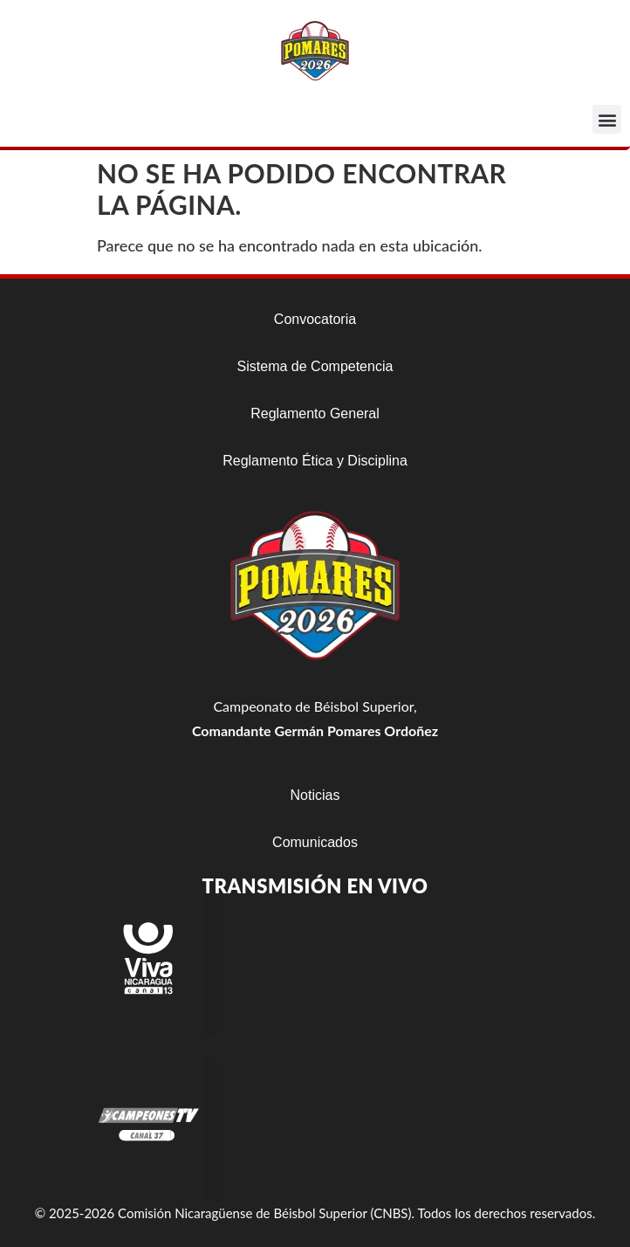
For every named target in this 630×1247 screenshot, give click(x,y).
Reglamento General (315, 413)
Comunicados (315, 842)
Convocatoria (315, 319)
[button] (606, 119)
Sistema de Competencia (315, 366)
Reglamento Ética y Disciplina (315, 460)
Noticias (315, 795)
